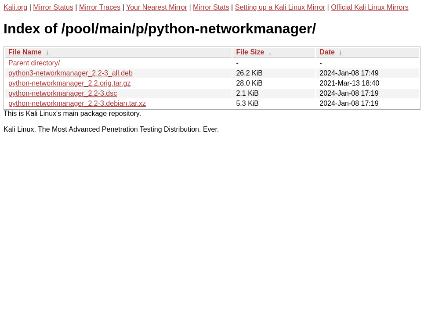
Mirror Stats (211, 7)
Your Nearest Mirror (156, 7)
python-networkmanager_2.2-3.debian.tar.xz (77, 103)
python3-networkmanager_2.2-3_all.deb (70, 73)
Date (327, 52)
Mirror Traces (99, 7)
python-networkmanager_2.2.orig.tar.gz (69, 83)
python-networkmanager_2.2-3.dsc (62, 93)
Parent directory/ (34, 63)
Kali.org (15, 7)
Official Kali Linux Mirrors (370, 7)
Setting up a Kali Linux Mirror (280, 7)
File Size (250, 52)
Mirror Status (53, 7)
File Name (25, 52)
